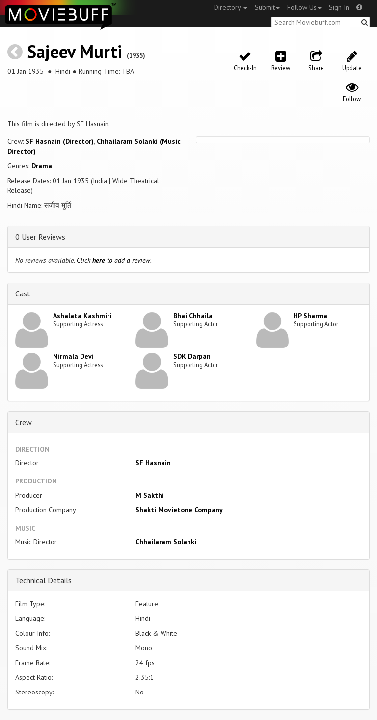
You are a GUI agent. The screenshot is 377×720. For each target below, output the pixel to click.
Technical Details (43, 580)
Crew (23, 422)
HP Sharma (310, 315)
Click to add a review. (114, 260)
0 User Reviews (40, 236)
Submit (267, 7)
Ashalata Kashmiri (82, 315)
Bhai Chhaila (193, 315)
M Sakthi (149, 495)
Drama (41, 165)
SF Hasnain (153, 462)
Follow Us (304, 7)
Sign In (339, 7)
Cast (22, 293)
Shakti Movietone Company (179, 510)
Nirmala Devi (73, 356)
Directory (230, 7)
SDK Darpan (192, 356)
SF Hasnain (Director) (60, 141)
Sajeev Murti (74, 51)
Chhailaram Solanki (165, 541)
